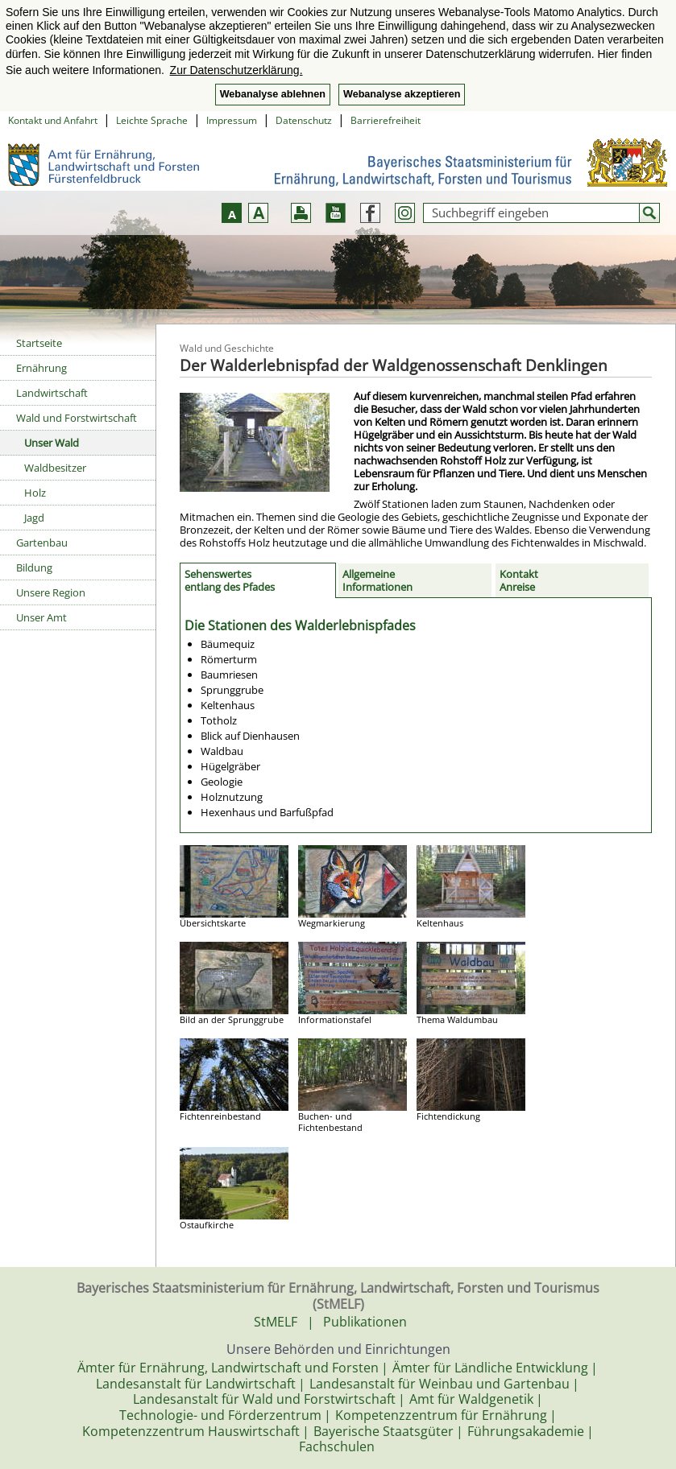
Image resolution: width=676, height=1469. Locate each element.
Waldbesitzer (55, 467)
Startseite (39, 343)
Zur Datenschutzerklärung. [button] (236, 70)
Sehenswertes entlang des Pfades (230, 580)
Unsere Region (50, 592)
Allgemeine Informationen (377, 580)
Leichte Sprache (152, 120)
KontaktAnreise (519, 580)
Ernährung (41, 368)
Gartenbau (42, 542)
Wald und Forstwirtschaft (76, 418)
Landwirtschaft (52, 393)
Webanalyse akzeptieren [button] (401, 94)
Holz (35, 492)
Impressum (231, 120)
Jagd (34, 517)
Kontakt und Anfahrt (52, 120)
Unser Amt (41, 617)
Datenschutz (304, 120)
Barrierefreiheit (385, 120)
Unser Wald (51, 442)
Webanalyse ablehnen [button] (273, 94)
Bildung (34, 567)
